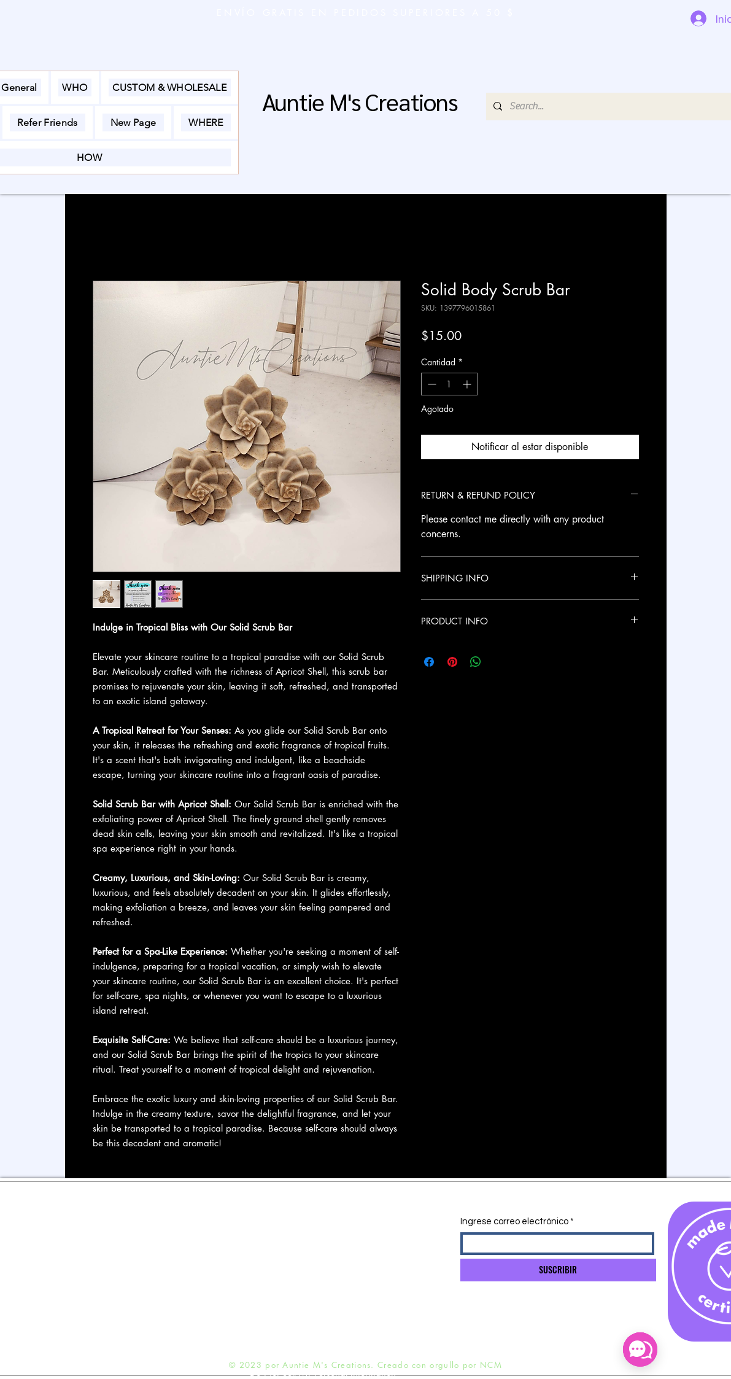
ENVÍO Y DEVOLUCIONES (115, 1224)
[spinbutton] (449, 384)
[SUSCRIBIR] (558, 1270)
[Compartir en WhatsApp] (475, 662)
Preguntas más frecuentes (113, 1296)
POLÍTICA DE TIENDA (106, 1248)
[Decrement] (430, 384)
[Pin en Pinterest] (452, 662)
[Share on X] (499, 662)
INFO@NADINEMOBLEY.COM (266, 1225)
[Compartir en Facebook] (429, 662)
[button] (75, 87)
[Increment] (468, 384)
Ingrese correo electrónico (514, 1221)
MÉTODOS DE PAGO (107, 1272)
